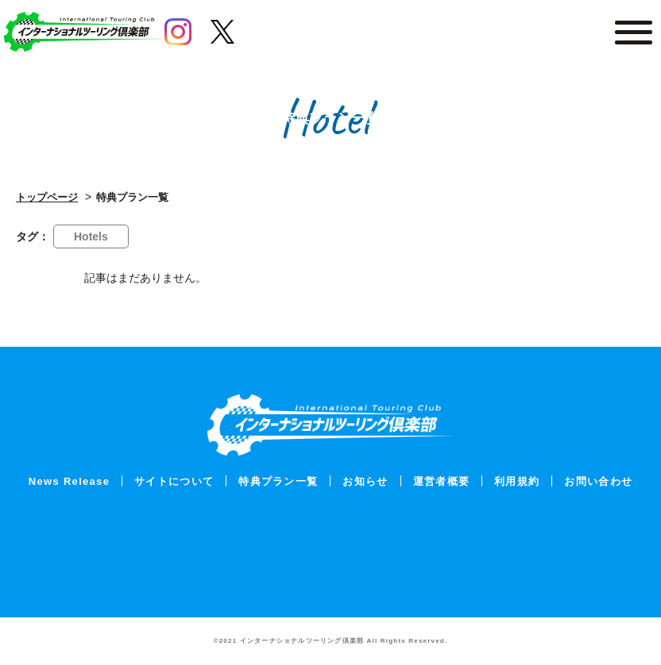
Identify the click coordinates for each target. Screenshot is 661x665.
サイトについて (174, 481)
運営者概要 (441, 481)
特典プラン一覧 (278, 481)
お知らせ (365, 481)
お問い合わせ (598, 481)
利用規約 (516, 481)
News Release (69, 481)
